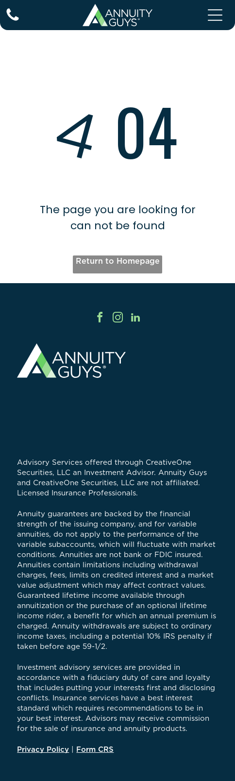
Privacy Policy (43, 749)
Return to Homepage (118, 260)
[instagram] (117, 319)
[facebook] (99, 319)
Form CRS (95, 749)
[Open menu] (215, 15)
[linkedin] (135, 319)
